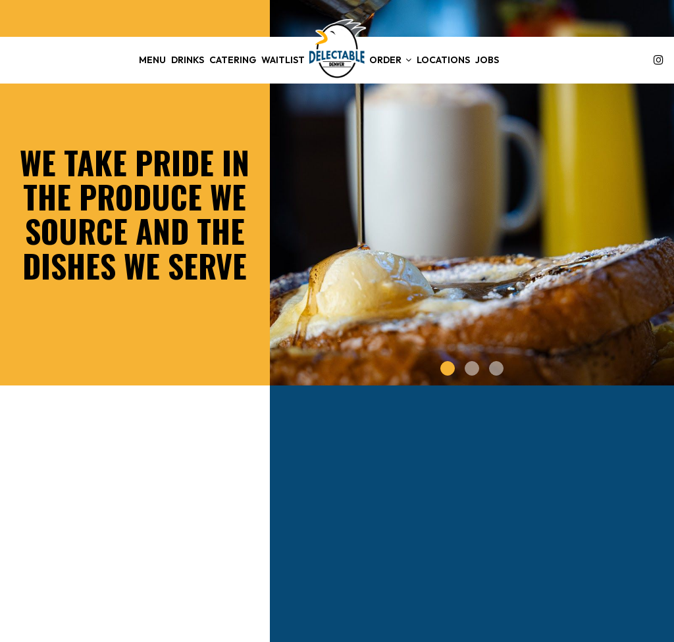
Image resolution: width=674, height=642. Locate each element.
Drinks (187, 60)
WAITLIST (283, 60)
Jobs (487, 60)
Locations (443, 60)
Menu (152, 60)
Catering (232, 60)
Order (390, 60)
